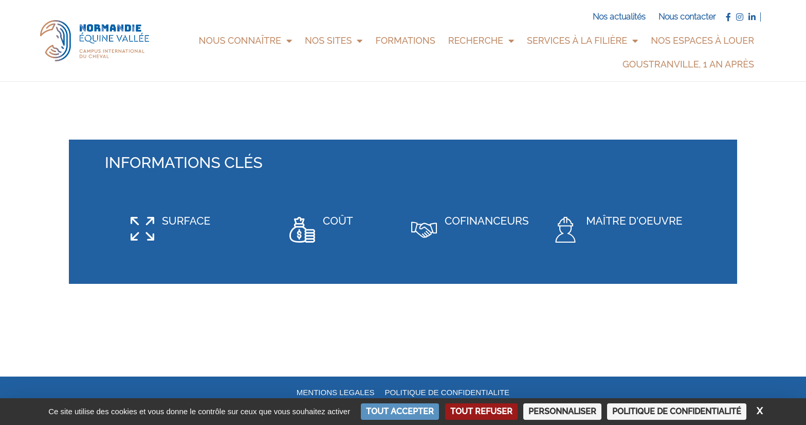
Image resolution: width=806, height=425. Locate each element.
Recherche (481, 40)
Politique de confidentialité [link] (676, 411)
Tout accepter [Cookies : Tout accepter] (400, 411)
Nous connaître (245, 40)
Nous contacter (687, 17)
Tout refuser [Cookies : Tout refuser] (481, 411)
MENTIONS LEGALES (336, 391)
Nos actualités (619, 17)
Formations (405, 40)
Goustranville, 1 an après (688, 64)
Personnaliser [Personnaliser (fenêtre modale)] (562, 411)
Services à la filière (582, 40)
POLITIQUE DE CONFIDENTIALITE (447, 391)
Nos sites (333, 40)
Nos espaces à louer (702, 40)
